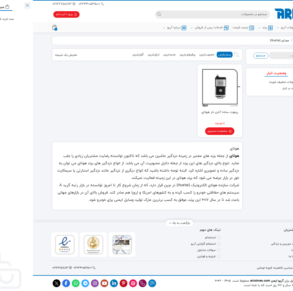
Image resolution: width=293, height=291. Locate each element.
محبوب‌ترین (173, 55)
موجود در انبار (257, 88)
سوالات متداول (173, 250)
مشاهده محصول (186, 131)
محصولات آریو (258, 28)
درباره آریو (141, 27)
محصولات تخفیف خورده (251, 82)
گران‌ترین (105, 55)
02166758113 (31, 4)
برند (232, 28)
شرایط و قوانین (173, 256)
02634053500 (58, 4)
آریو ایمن (266, 41)
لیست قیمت (210, 28)
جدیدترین (136, 55)
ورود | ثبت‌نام (33, 14)
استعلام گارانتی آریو (170, 244)
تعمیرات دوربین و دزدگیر (253, 244)
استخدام (177, 238)
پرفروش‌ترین (154, 55)
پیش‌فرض (191, 55)
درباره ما (264, 250)
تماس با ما (262, 256)
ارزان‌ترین (120, 55)
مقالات (264, 238)
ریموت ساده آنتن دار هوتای (186, 112)
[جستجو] (183, 14)
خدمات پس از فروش (176, 27)
